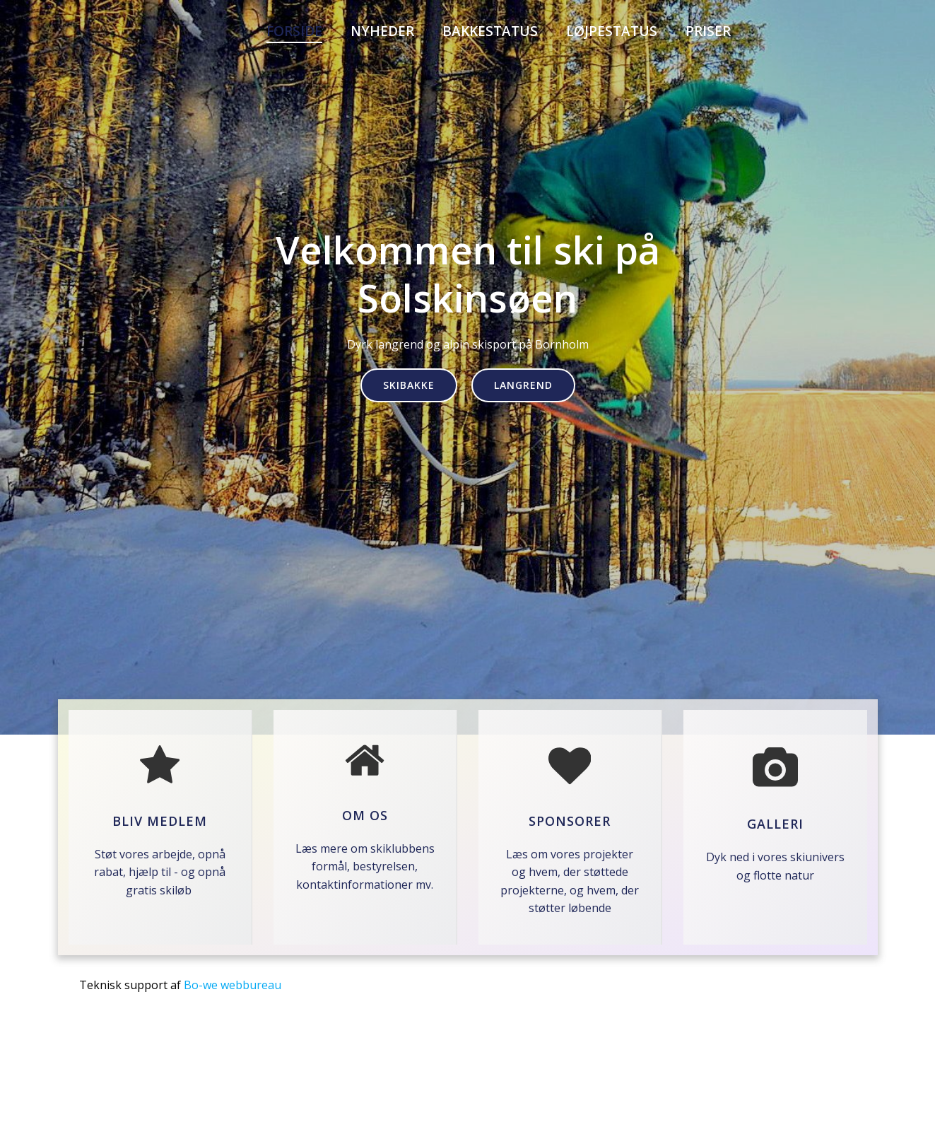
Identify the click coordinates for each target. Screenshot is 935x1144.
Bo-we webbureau (232, 985)
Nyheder (382, 31)
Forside (294, 31)
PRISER (708, 31)
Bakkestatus (490, 31)
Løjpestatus (611, 31)
